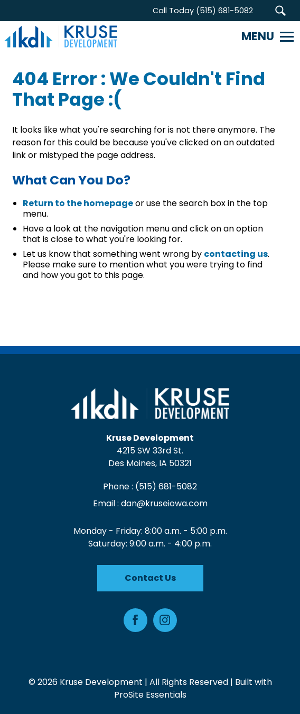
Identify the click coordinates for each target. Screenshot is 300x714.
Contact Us (150, 578)
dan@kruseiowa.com (164, 503)
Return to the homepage (78, 203)
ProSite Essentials (150, 695)
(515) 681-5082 (166, 486)
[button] (280, 10)
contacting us (236, 254)
